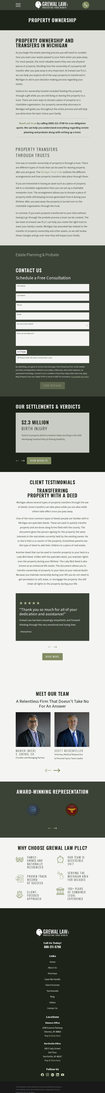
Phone (19, 305)
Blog (52, 996)
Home (52, 961)
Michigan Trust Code (51, 172)
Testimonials (52, 990)
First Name (21, 286)
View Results (39, 460)
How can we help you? (25, 333)
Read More (52, 656)
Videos (52, 1002)
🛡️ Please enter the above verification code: (34, 358)
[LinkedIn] (57, 1074)
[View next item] (23, 460)
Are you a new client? (25, 324)
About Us (52, 967)
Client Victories (52, 985)
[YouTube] (62, 1074)
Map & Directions (52, 1035)
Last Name (21, 295)
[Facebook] (42, 1074)
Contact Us (52, 1008)
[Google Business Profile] (52, 1074)
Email (19, 314)
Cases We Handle (52, 979)
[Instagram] (47, 1074)
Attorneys (52, 973)
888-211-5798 (52, 946)
